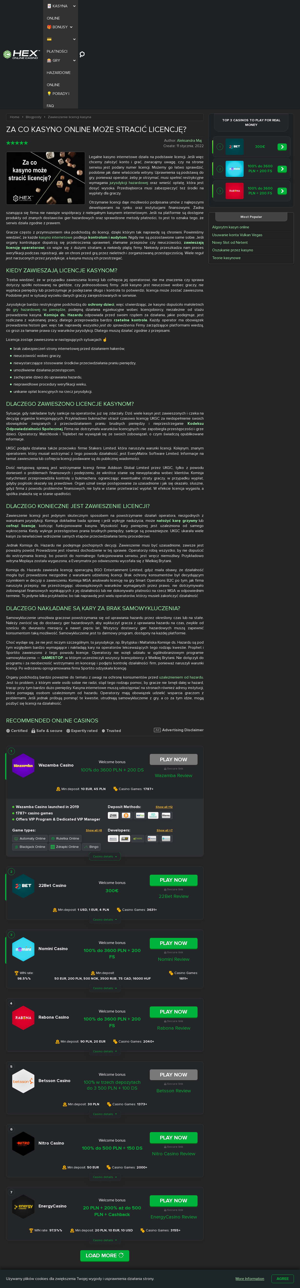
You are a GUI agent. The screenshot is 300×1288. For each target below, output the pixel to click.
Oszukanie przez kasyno (232, 153)
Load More (105, 1159)
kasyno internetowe (55, 141)
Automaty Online (30, 742)
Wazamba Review (173, 679)
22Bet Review (174, 800)
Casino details (103, 760)
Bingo (91, 750)
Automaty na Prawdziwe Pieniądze (215, 1262)
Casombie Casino (139, 1260)
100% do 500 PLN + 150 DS (112, 1052)
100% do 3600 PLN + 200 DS (112, 674)
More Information (250, 1278)
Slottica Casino (136, 1254)
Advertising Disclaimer (179, 633)
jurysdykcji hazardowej (129, 86)
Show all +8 (94, 734)
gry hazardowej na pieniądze (39, 213)
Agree (283, 1278)
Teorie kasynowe (226, 161)
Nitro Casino (134, 1248)
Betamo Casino (137, 1265)
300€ (112, 794)
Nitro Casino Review (173, 1057)
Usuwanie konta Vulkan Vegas (237, 138)
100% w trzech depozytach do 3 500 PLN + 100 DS (112, 989)
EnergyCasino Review (173, 1121)
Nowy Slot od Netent (230, 146)
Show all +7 (165, 734)
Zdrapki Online (65, 750)
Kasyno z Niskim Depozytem (175, 1262)
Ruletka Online (65, 742)
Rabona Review (173, 932)
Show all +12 (164, 710)
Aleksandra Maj (189, 44)
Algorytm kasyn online (230, 130)
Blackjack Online (29, 750)
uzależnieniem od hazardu (181, 580)
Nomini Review (174, 863)
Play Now (173, 662)
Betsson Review (173, 994)
